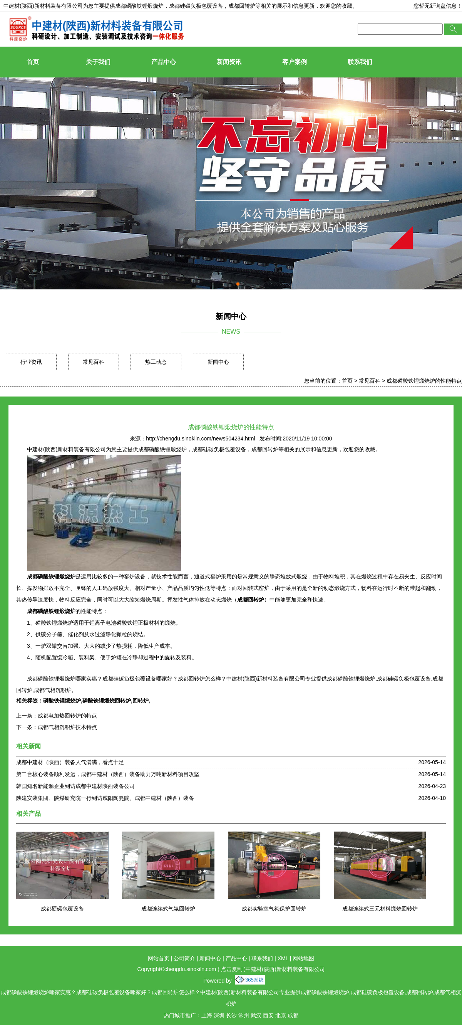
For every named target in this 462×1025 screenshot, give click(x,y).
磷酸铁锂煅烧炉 (62, 700)
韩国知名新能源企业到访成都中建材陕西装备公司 (75, 786)
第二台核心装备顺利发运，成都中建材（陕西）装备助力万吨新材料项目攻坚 (107, 774)
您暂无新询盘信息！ (437, 6)
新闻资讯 (229, 62)
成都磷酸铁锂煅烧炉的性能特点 (424, 381)
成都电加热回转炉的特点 (67, 715)
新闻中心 (218, 362)
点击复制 (232, 969)
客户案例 (294, 62)
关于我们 (98, 62)
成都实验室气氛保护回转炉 (274, 909)
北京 (280, 1015)
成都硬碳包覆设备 (62, 909)
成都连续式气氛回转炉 (168, 909)
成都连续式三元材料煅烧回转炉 (380, 909)
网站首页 (158, 958)
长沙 (231, 1015)
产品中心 (163, 62)
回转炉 (140, 700)
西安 (268, 1015)
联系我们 (360, 62)
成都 (293, 1015)
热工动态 (156, 362)
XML (283, 958)
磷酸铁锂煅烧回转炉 (106, 700)
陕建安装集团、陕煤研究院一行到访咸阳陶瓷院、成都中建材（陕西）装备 (105, 798)
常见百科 (93, 362)
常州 (243, 1015)
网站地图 (303, 958)
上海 (206, 1015)
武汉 (256, 1015)
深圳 (219, 1015)
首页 (33, 62)
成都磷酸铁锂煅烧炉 (139, 6)
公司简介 (184, 958)
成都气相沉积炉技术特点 (67, 727)
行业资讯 (31, 362)
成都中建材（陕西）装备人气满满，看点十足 (70, 762)
